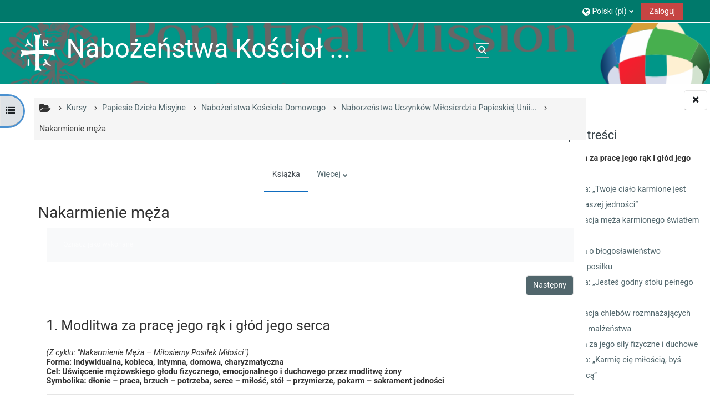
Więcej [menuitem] (291, 174)
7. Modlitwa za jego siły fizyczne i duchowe (622, 344)
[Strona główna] (38, 53)
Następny (477, 284)
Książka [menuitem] (249, 174)
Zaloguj (662, 11)
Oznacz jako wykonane (96, 244)
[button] (607, 10)
